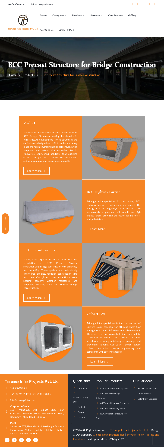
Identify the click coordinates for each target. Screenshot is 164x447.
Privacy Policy (135, 434)
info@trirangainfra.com (42, 4)
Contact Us (47, 30)
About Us (82, 388)
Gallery (132, 15)
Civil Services (144, 393)
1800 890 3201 (18, 387)
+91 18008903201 (16, 4)
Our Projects (115, 15)
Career (81, 412)
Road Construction (147, 388)
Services (96, 15)
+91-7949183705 (41, 394)
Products (78, 15)
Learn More (36, 170)
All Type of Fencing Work (112, 408)
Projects (82, 407)
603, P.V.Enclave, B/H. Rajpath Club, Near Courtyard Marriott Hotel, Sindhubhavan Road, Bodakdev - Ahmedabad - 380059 (37, 413)
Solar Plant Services (147, 398)
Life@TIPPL (67, 30)
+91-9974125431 (20, 394)
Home (43, 15)
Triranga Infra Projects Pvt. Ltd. (129, 430)
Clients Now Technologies (108, 434)
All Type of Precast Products (114, 403)
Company (59, 15)
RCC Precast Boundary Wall (114, 388)
